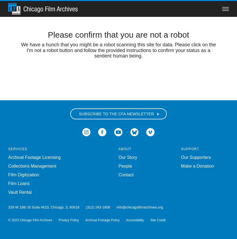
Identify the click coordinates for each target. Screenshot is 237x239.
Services (17, 149)
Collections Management (32, 166)
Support (190, 149)
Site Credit (158, 220)
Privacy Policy (68, 220)
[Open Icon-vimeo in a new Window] (150, 131)
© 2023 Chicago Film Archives (30, 220)
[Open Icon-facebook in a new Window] (102, 131)
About (125, 149)
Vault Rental (20, 192)
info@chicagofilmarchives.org (140, 207)
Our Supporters (196, 157)
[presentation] (118, 76)
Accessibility (135, 220)
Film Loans (19, 183)
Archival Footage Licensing (34, 157)
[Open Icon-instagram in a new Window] (86, 131)
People (125, 166)
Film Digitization (23, 175)
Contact (126, 175)
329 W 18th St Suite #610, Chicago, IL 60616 (43, 207)
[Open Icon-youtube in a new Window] (118, 131)
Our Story (128, 157)
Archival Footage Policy (102, 220)
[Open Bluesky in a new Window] (134, 131)
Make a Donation (197, 166)
